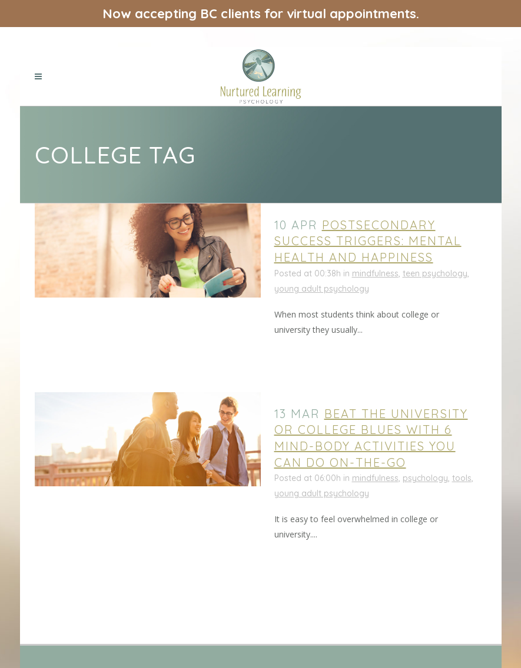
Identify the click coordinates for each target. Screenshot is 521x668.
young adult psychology (321, 288)
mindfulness (375, 273)
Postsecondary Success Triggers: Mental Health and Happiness (368, 241)
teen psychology (435, 273)
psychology (425, 478)
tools (462, 478)
